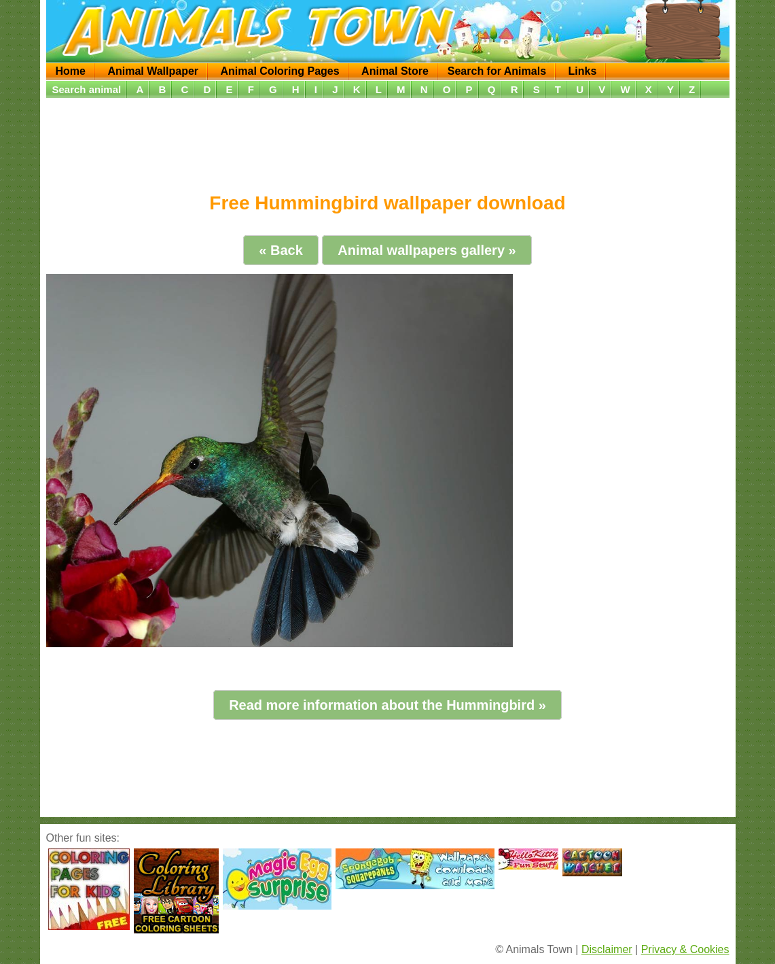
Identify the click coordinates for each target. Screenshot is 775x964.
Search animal (87, 89)
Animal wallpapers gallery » (427, 250)
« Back (281, 250)
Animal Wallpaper (152, 71)
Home (71, 71)
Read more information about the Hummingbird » (387, 705)
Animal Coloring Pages (280, 71)
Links (582, 71)
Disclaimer (606, 949)
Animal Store (395, 71)
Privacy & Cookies (685, 949)
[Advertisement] (387, 140)
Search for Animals (497, 71)
